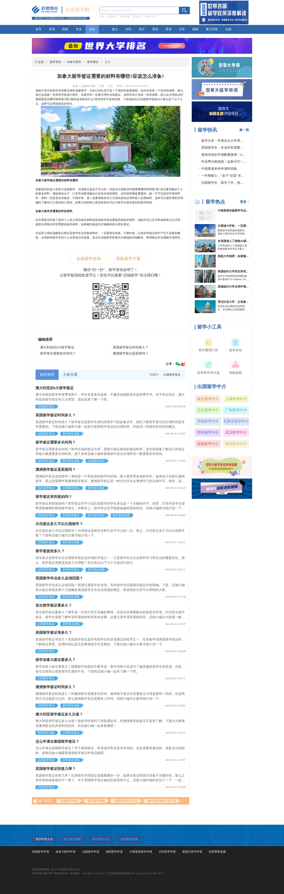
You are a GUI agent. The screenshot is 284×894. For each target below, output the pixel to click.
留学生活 (137, 16)
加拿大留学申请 (65, 851)
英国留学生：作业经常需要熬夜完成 (227, 147)
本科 (128, 29)
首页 (39, 29)
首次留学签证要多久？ (54, 605)
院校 (65, 29)
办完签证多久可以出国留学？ (59, 524)
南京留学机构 (96, 800)
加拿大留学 (74, 61)
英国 (155, 29)
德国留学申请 (114, 851)
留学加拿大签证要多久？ (56, 660)
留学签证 (93, 61)
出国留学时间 (69, 800)
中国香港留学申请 (140, 851)
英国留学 (112, 16)
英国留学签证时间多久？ (130, 347)
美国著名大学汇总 (126, 800)
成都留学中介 (208, 444)
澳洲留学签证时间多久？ (56, 687)
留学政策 (125, 16)
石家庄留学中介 (236, 421)
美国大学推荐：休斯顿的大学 (236, 256)
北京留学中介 (208, 410)
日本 (182, 29)
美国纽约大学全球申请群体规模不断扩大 (243, 286)
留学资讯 (55, 61)
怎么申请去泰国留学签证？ (57, 741)
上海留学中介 (236, 399)
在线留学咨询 (88, 258)
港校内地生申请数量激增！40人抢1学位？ (231, 154)
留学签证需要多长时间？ (58, 353)
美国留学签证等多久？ (54, 633)
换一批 (244, 130)
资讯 (52, 29)
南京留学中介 (208, 399)
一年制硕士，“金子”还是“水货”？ (225, 175)
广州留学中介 (236, 410)
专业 (79, 29)
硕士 (115, 29)
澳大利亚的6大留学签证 (57, 347)
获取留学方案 (128, 258)
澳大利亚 (212, 29)
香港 (169, 29)
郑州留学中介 (208, 432)
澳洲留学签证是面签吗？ (130, 353)
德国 (195, 29)
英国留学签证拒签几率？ (56, 769)
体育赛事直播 (217, 851)
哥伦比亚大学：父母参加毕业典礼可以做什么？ (247, 301)
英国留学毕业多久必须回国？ (59, 578)
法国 (228, 29)
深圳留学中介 (236, 444)
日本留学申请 (167, 851)
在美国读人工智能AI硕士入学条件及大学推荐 (246, 241)
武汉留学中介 (236, 432)
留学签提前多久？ (50, 551)
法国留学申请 (90, 851)
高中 (142, 29)
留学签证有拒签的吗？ (54, 497)
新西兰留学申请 (192, 851)
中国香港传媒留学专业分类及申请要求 (242, 210)
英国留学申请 (40, 851)
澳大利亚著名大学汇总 (162, 800)
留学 (101, 16)
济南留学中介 (208, 421)
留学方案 (150, 16)
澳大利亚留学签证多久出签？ (59, 714)
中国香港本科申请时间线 (219, 168)
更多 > (244, 201)
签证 (92, 29)
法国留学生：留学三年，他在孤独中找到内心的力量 (238, 182)
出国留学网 (77, 9)
